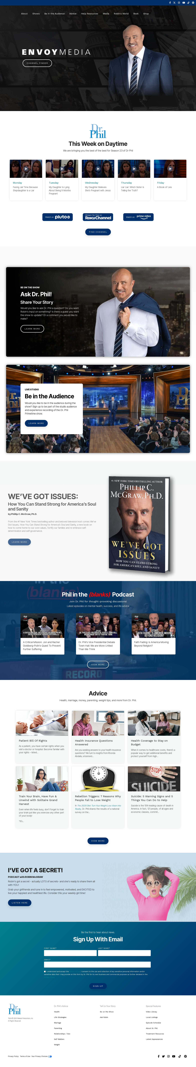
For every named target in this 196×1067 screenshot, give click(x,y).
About (24, 12)
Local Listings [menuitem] (152, 1017)
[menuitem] (169, 3)
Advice (72, 12)
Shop (146, 12)
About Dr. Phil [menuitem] (152, 1027)
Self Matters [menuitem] (59, 1038)
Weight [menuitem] (57, 1043)
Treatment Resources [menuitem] (155, 1033)
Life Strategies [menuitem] (60, 1017)
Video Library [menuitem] (151, 1012)
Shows (36, 12)
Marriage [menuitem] (57, 1022)
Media (106, 12)
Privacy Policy (49, 978)
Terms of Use (74, 972)
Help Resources (89, 12)
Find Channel (98, 232)
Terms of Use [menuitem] (25, 1054)
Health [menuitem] (57, 1012)
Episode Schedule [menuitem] (153, 1022)
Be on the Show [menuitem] (107, 1012)
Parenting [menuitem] (58, 1027)
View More (98, 665)
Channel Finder (37, 63)
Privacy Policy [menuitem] (13, 1054)
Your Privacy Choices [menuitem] (42, 1054)
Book (135, 12)
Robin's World (121, 12)
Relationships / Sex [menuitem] (62, 1033)
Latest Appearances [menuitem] (154, 1038)
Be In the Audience (54, 12)
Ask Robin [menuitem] (104, 1017)
